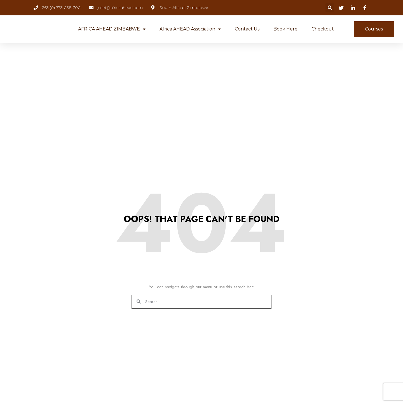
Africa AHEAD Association (190, 29)
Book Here (285, 29)
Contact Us (247, 29)
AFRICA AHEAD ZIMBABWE (112, 29)
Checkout (322, 29)
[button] (329, 7)
